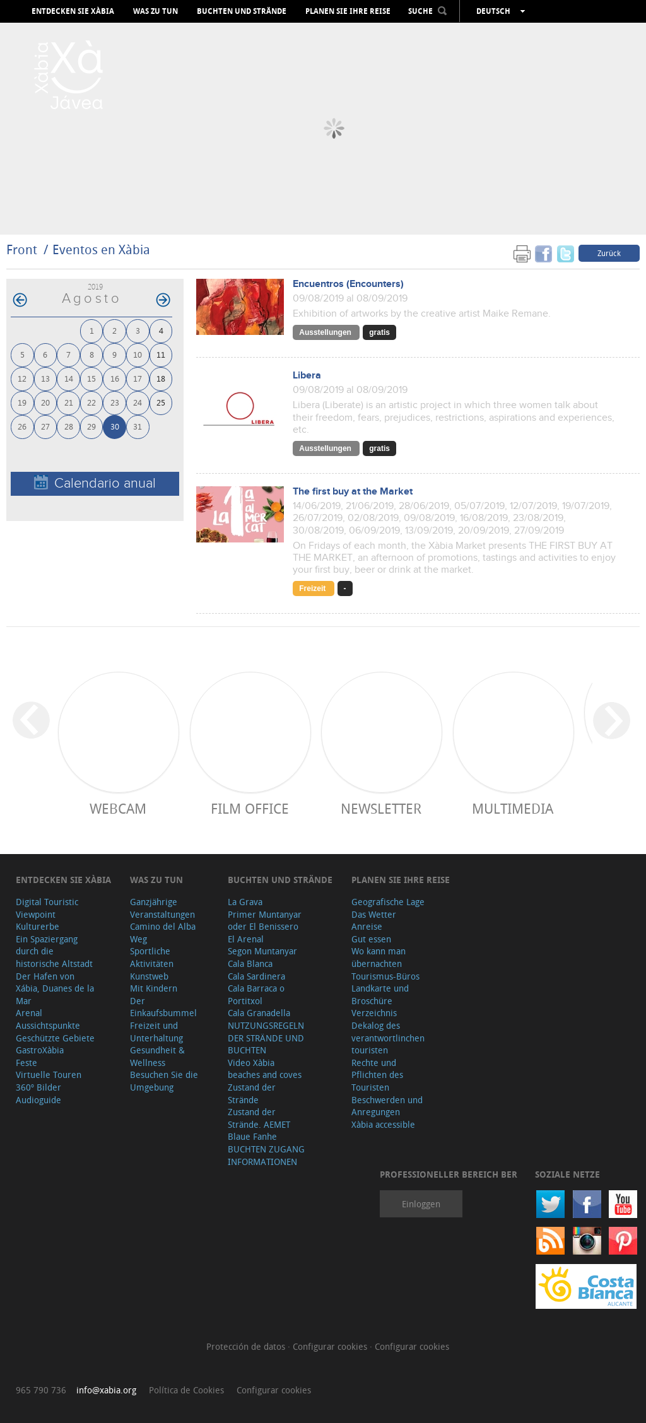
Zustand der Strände (252, 1093)
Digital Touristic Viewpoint (47, 908)
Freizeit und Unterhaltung (156, 1031)
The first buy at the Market (353, 492)
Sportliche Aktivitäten (151, 957)
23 (114, 402)
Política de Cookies (186, 1390)
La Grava (245, 902)
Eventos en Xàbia (101, 249)
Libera (307, 376)
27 (45, 426)
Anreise (366, 926)
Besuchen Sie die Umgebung (164, 1081)
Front (21, 249)
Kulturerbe (37, 926)
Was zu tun (155, 11)
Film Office (250, 808)
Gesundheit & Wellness (157, 1056)
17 (137, 378)
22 (91, 402)
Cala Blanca (250, 963)
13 (45, 378)
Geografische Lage (388, 902)
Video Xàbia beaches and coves (265, 1069)
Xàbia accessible (383, 1124)
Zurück (609, 253)
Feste (26, 1063)
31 (137, 426)
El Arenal (246, 939)
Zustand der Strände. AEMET (259, 1118)
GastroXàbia (40, 1050)
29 (91, 426)
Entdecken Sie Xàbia (73, 11)
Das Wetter (373, 914)
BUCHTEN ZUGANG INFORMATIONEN (266, 1155)
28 (68, 426)
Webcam (118, 808)
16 (114, 378)
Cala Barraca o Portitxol (256, 994)
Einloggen (421, 1204)
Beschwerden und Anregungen (387, 1106)
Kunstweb (149, 976)
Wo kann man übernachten (378, 957)
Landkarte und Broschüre (380, 994)
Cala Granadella (259, 1013)
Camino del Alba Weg (163, 932)
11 (160, 354)
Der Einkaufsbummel (163, 1007)
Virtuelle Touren (48, 1074)
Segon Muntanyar (262, 951)
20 (45, 402)
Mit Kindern (153, 988)
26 (22, 426)
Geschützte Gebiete (55, 1038)
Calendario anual (95, 483)
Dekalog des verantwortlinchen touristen (388, 1037)
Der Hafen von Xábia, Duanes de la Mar (55, 988)
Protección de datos (247, 1346)
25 (160, 402)
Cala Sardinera (256, 976)
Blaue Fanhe (252, 1136)
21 (68, 402)
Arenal (29, 1013)
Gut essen (371, 939)
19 (22, 402)
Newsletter (381, 808)
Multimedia (512, 808)
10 (137, 354)
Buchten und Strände (241, 11)
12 (22, 378)
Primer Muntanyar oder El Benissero (265, 920)
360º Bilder (38, 1087)
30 (114, 426)
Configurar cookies (331, 1346)
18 (160, 378)
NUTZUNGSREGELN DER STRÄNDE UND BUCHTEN (266, 1037)
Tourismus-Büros (385, 976)
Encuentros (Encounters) (348, 284)
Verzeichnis (374, 1013)
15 (91, 378)
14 (68, 378)
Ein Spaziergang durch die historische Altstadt (54, 951)
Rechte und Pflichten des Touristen (377, 1075)
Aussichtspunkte (48, 1025)
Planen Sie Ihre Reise (348, 11)
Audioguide (38, 1100)
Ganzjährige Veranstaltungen (162, 908)
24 (137, 402)
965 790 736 (41, 1390)
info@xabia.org (106, 1390)
